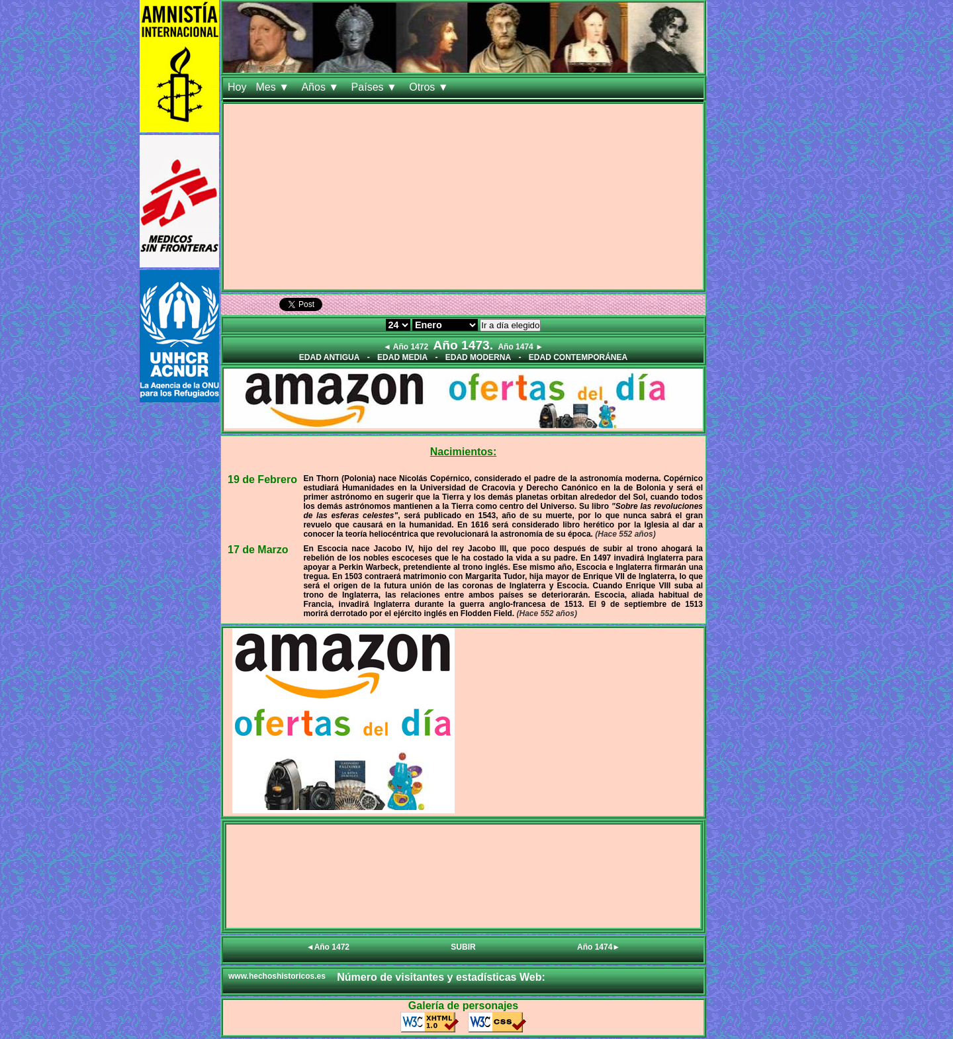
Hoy (237, 87)
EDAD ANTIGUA (329, 357)
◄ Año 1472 (405, 346)
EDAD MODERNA (478, 357)
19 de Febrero (262, 479)
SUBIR (463, 947)
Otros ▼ (430, 87)
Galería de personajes (463, 1005)
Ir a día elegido (510, 325)
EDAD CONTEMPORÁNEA (578, 357)
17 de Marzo (258, 549)
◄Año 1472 (327, 947)
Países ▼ (375, 87)
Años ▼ (321, 87)
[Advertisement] (463, 196)
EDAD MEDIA (402, 357)
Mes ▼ (273, 87)
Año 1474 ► (520, 346)
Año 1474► (598, 947)
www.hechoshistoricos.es (277, 976)
